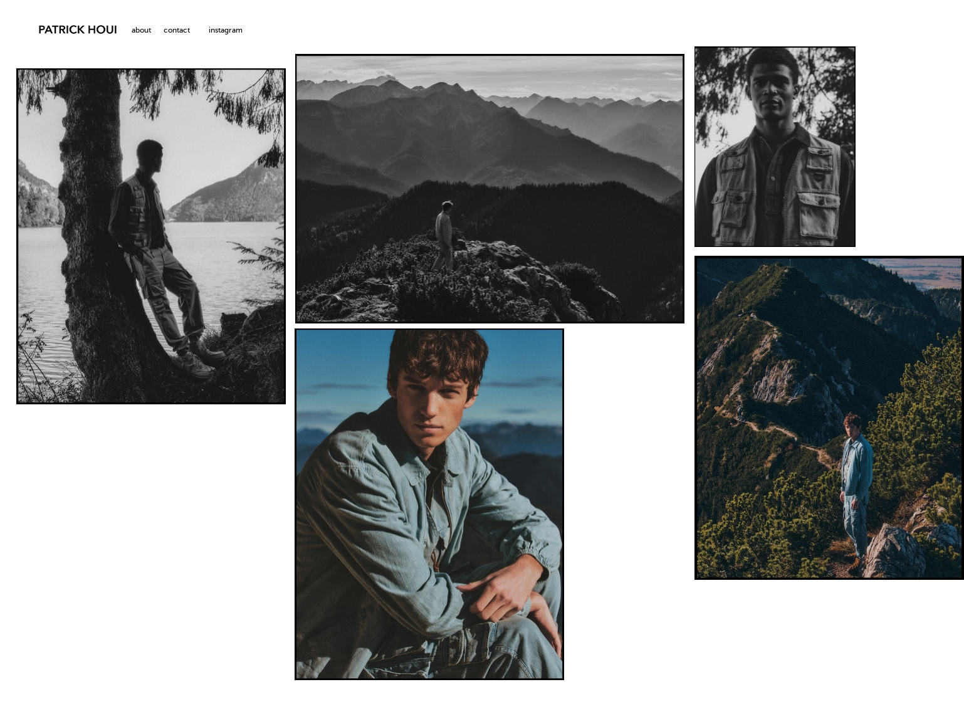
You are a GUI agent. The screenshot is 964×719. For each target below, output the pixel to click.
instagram (226, 30)
